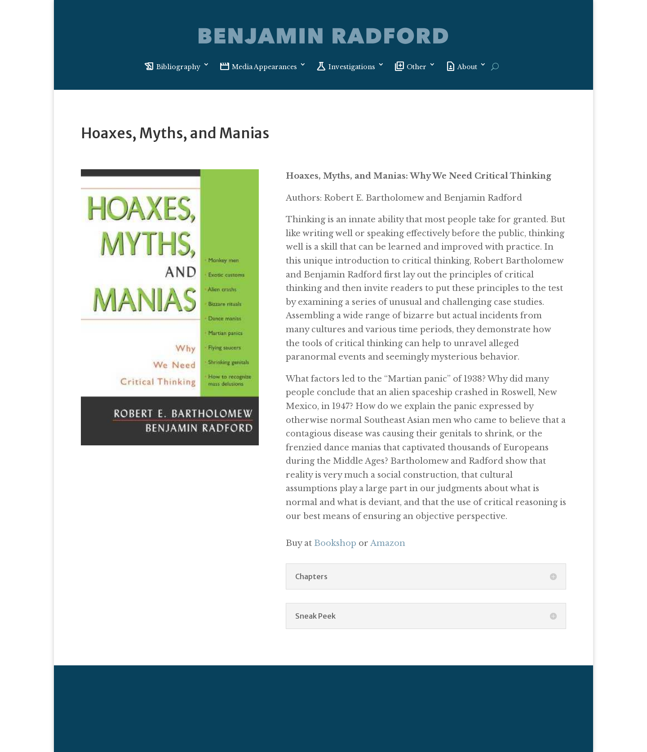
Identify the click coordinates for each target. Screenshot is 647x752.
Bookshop (335, 543)
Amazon (387, 543)
